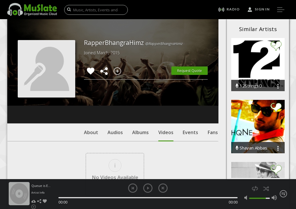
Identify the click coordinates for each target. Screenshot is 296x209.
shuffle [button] (266, 188)
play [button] (148, 188)
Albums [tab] (140, 97)
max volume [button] (274, 197)
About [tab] (91, 97)
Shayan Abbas (251, 147)
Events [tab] (190, 97)
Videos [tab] (165, 100)
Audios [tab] (115, 97)
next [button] (163, 188)
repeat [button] (255, 188)
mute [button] (246, 197)
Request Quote (189, 70)
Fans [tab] (213, 97)
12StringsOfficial (252, 85)
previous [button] (132, 188)
